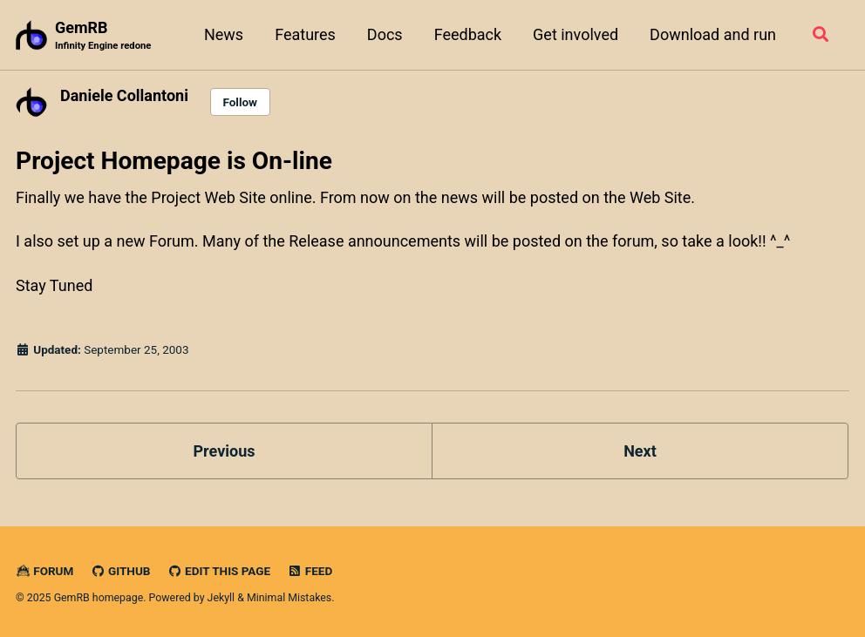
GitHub (121, 571)
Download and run (713, 34)
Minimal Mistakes (289, 598)
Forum (44, 571)
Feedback (467, 34)
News (223, 34)
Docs (385, 34)
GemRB (103, 36)
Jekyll (221, 598)
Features (305, 34)
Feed (310, 571)
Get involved (575, 34)
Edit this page (218, 571)
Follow (239, 102)
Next (640, 451)
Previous (224, 451)
